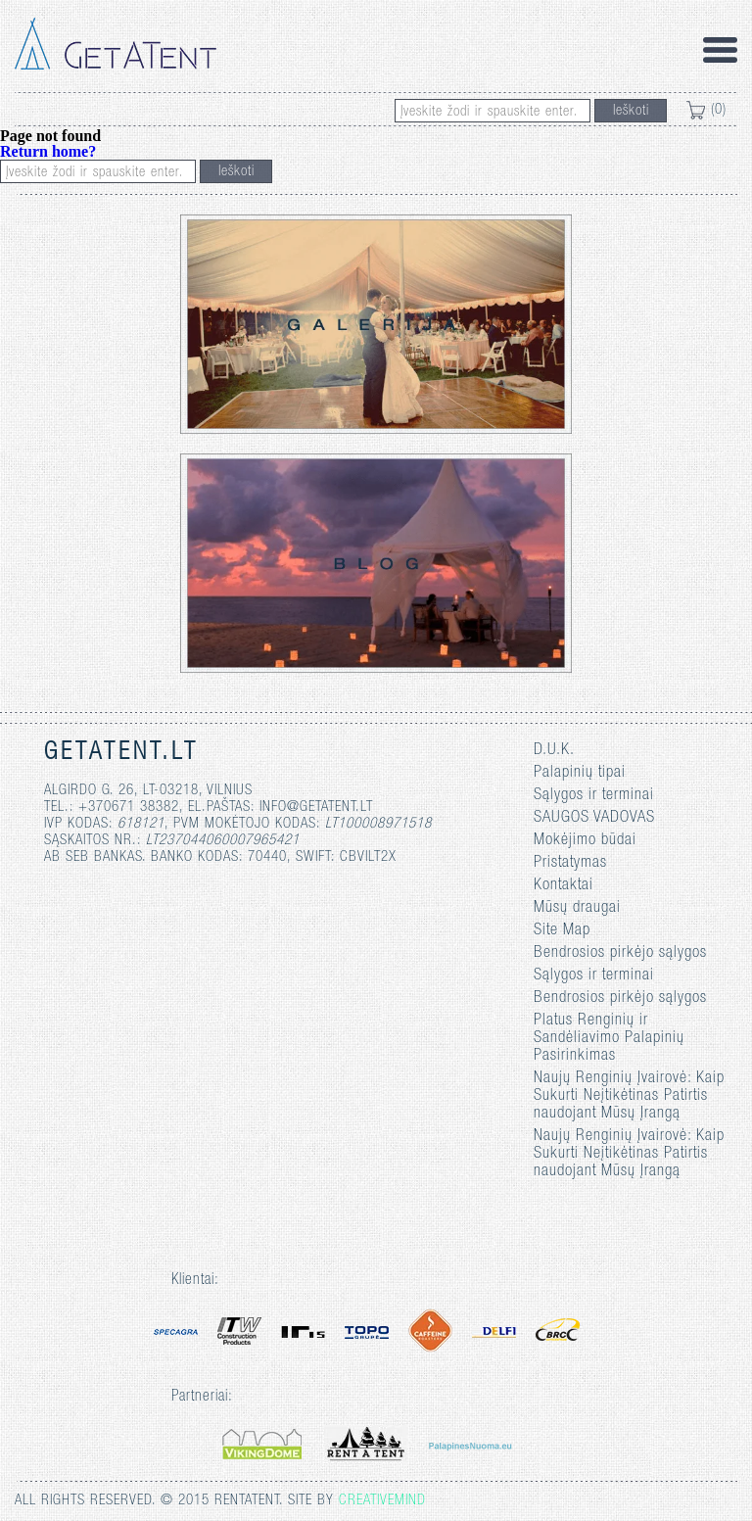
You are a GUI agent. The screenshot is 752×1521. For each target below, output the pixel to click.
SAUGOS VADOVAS (594, 818)
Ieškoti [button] (631, 111)
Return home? (48, 151)
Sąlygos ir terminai (594, 795)
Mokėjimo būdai (585, 840)
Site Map (562, 931)
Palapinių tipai (580, 773)
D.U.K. (554, 750)
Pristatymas (570, 863)
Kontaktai (563, 886)
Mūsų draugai (577, 908)
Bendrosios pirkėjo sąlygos (620, 953)
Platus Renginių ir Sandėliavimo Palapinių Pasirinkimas (609, 1039)
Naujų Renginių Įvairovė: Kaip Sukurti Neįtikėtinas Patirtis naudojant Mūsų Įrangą (629, 1096)
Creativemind (382, 1501)
